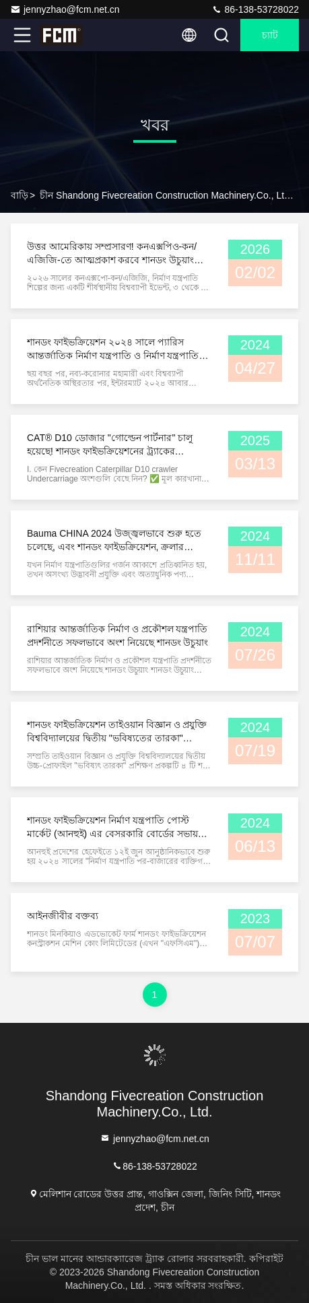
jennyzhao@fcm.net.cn (65, 9)
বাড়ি (19, 195)
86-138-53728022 (255, 9)
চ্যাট (270, 35)
